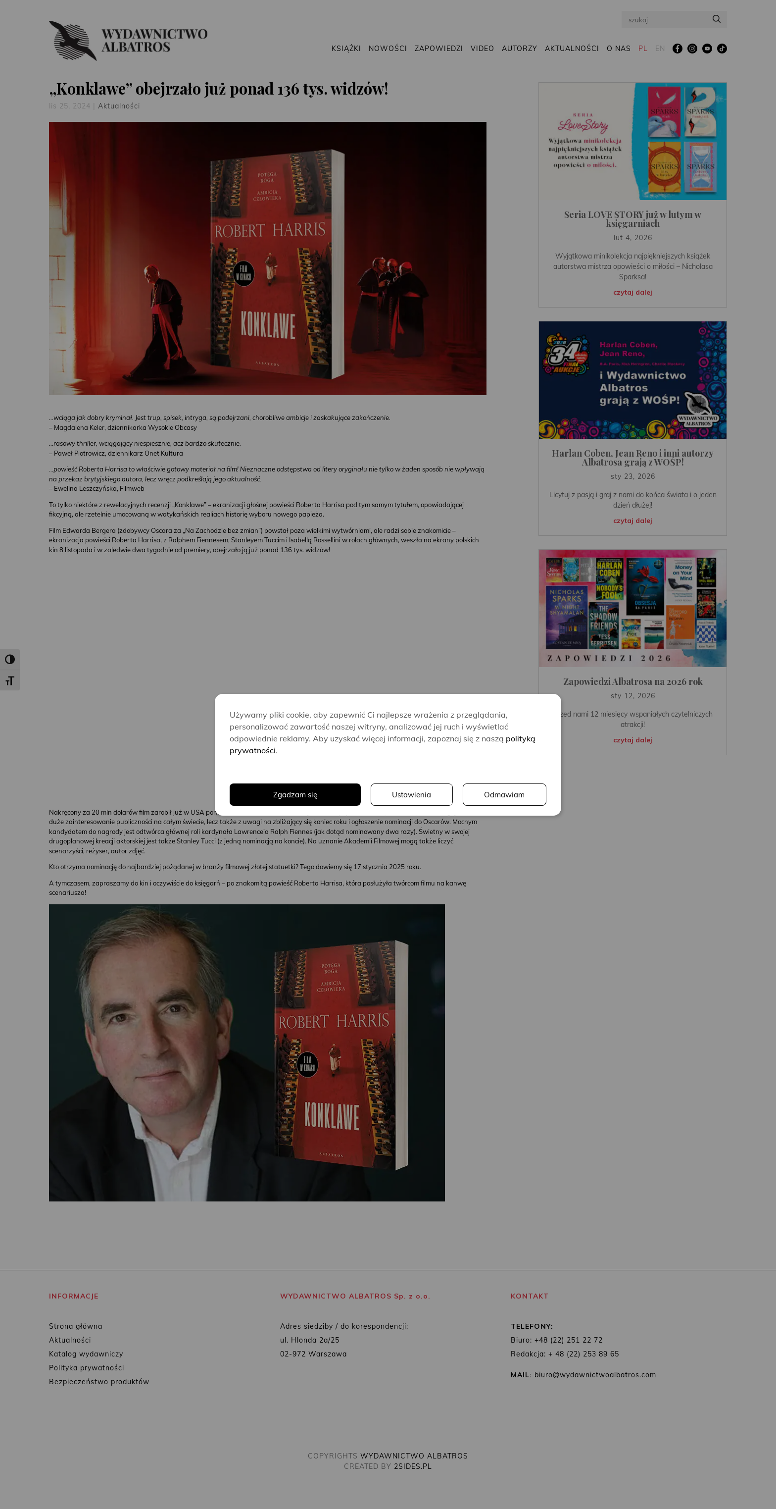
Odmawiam (504, 794)
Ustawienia (410, 794)
